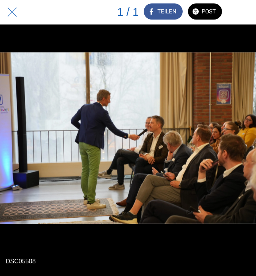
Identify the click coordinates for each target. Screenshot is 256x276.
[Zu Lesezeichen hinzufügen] (244, 12)
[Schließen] (12, 12)
